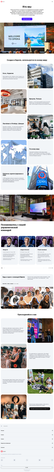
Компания (27, 447)
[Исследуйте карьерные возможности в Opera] (39, 408)
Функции (27, 430)
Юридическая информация (27, 443)
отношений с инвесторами (8, 180)
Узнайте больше (5, 198)
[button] (27, 19)
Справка (27, 439)
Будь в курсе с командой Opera (14, 277)
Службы (27, 434)
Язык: (52, 1)
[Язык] (27, 467)
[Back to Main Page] (2, 1)
